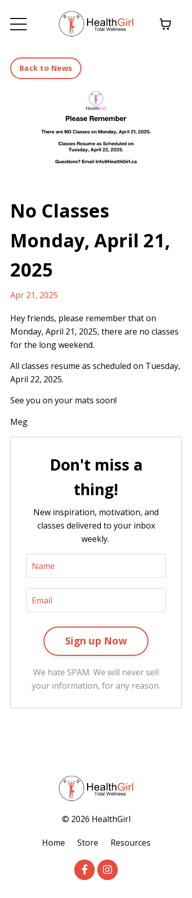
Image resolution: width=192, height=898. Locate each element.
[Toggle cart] (165, 24)
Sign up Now (96, 641)
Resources (131, 842)
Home (53, 842)
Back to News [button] (45, 68)
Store (87, 842)
